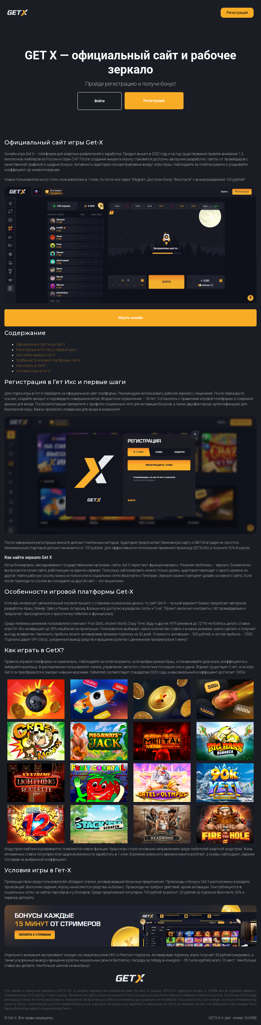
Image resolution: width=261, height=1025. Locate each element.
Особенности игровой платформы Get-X (48, 360)
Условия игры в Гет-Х (33, 371)
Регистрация (237, 13)
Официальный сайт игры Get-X (40, 344)
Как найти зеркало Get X (35, 355)
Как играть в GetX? (31, 366)
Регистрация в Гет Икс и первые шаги (46, 350)
